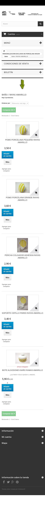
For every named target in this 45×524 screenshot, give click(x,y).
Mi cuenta (6, 437)
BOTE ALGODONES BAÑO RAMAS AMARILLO (22, 370)
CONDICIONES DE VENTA (16, 63)
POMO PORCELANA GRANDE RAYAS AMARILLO (22, 199)
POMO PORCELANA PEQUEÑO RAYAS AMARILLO (22, 141)
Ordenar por (6, 103)
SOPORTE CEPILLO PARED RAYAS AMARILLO (22, 313)
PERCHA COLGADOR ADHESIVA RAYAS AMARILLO (22, 256)
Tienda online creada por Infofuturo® (13, 489)
